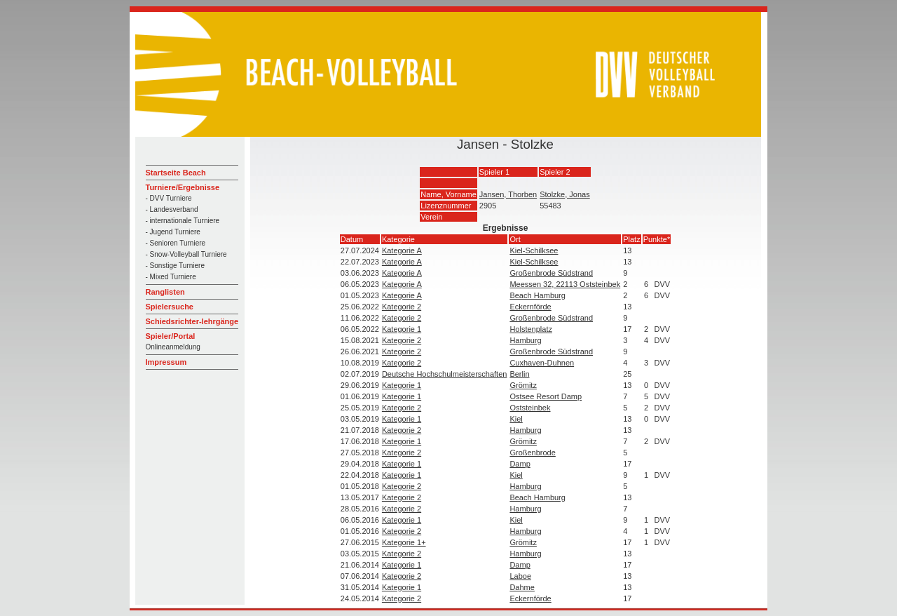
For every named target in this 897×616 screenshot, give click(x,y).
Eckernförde (530, 306)
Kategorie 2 (401, 306)
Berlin (519, 374)
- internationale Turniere (183, 221)
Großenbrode (532, 452)
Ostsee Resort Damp (545, 396)
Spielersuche (169, 306)
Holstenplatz (530, 329)
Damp (519, 464)
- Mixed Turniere (171, 277)
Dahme (521, 587)
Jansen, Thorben (508, 194)
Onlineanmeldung (173, 347)
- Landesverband (172, 209)
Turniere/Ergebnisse (183, 187)
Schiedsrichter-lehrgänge (192, 321)
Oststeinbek (529, 407)
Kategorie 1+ (404, 542)
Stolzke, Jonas (565, 194)
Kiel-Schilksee (533, 250)
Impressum (166, 362)
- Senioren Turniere (176, 243)
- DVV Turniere (169, 198)
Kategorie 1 (401, 329)
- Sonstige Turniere (175, 265)
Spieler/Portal (171, 336)
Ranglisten (165, 292)
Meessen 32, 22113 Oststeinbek (564, 284)
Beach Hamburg (537, 295)
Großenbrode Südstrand (551, 273)
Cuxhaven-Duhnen (541, 363)
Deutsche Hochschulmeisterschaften (444, 374)
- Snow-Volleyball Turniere (186, 254)
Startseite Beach (176, 172)
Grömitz (523, 385)
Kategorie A (402, 250)
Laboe (520, 576)
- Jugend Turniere (173, 232)
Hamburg (525, 340)
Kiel (515, 419)
